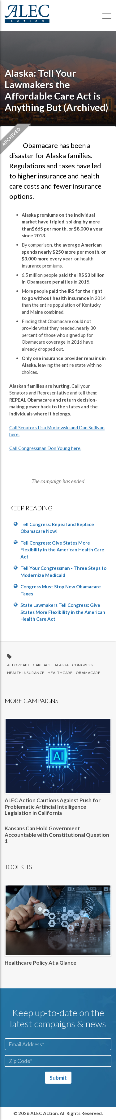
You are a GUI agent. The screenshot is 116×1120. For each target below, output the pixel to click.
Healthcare (60, 672)
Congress (82, 665)
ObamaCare (88, 672)
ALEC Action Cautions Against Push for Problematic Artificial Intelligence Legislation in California (53, 806)
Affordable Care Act (29, 665)
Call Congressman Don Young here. (45, 448)
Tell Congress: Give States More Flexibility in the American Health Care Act (62, 549)
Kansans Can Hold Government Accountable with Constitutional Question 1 (57, 834)
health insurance (26, 672)
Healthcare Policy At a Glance (40, 962)
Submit (58, 1077)
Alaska (61, 665)
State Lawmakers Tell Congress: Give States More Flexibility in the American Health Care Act (62, 612)
